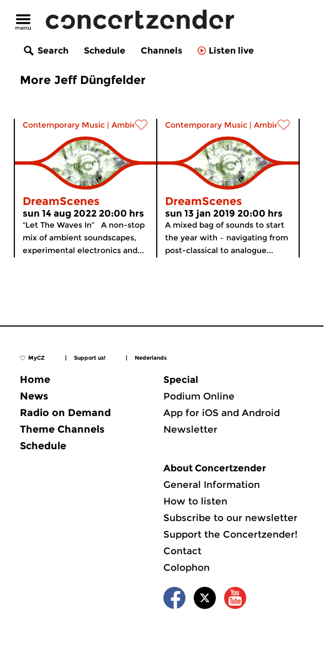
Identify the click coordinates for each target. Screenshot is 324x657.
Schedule (104, 50)
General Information (211, 484)
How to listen (195, 501)
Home (35, 380)
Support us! (89, 357)
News (34, 396)
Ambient (128, 125)
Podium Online (199, 396)
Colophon (186, 567)
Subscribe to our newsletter (230, 517)
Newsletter (190, 429)
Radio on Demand (65, 413)
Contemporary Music (64, 125)
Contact (182, 550)
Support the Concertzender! (230, 534)
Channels (161, 50)
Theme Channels (62, 429)
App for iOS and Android (221, 412)
